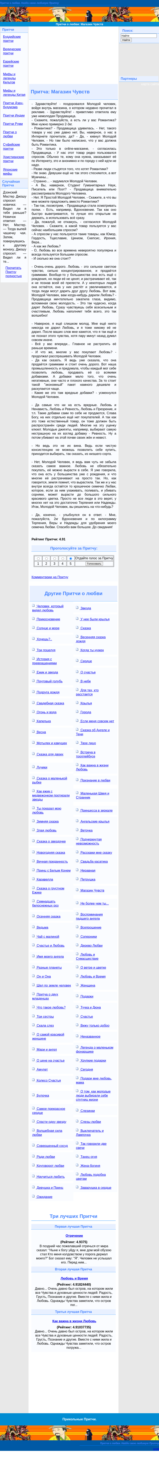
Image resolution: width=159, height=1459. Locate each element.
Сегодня (84, 1069)
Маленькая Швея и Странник (92, 795)
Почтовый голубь (47, 681)
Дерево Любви (89, 945)
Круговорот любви (48, 1165)
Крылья (84, 703)
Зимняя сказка (45, 821)
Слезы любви (88, 1121)
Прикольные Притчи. (79, 1419)
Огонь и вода (44, 712)
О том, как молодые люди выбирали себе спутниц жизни (93, 1095)
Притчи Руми (13, 124)
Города (83, 712)
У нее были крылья (93, 619)
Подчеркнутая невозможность (89, 841)
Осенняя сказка (46, 916)
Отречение (74, 1235)
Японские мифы (10, 171)
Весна (39, 732)
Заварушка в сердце (93, 1187)
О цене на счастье (48, 1060)
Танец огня (86, 1156)
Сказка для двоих (47, 754)
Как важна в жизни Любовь (92, 767)
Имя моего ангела (48, 956)
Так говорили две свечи (91, 1145)
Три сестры (43, 1016)
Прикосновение (46, 619)
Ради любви (43, 1156)
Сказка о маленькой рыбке (49, 780)
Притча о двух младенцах (45, 996)
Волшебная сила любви (47, 1132)
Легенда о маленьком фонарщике (94, 1049)
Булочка (40, 1095)
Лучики (39, 767)
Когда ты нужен (90, 650)
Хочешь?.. (42, 639)
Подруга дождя (45, 692)
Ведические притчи (12, 51)
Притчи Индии (14, 115)
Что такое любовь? (49, 1007)
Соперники (86, 936)
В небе (83, 681)
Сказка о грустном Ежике (48, 890)
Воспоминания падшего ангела (89, 916)
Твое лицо (86, 743)
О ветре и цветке (91, 967)
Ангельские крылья (93, 821)
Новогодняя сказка (48, 852)
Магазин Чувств (90, 890)
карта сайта (150, 84)
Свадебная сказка (48, 703)
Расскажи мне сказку (94, 852)
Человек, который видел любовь (48, 608)
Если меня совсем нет (95, 721)
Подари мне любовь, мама (94, 1080)
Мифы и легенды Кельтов (9, 78)
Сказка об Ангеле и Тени (93, 732)
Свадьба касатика (92, 861)
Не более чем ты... (92, 903)
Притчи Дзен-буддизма (13, 105)
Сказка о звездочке (49, 841)
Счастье (84, 1016)
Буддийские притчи (12, 39)
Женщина (85, 985)
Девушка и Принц (47, 1187)
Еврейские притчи (11, 63)
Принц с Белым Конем (51, 870)
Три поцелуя (43, 650)
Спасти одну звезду (49, 1121)
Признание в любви (93, 780)
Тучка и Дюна (88, 1007)
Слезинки (85, 1110)
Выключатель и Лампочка (90, 1132)
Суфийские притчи (11, 146)
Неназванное (88, 1036)
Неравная (85, 870)
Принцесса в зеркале (94, 810)
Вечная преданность (50, 861)
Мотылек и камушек (49, 743)
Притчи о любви (10, 134)
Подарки (84, 996)
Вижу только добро (92, 1025)
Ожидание (42, 1196)
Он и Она (41, 976)
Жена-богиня (88, 1165)
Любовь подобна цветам (91, 1176)
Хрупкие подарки (91, 1060)
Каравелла (42, 879)
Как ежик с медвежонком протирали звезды (51, 795)
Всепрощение (88, 927)
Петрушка (85, 879)
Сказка (83, 628)
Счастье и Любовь (48, 945)
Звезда (83, 608)
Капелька (41, 721)
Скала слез (43, 1025)
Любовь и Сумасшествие (87, 956)
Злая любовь (44, 830)
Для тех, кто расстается (87, 692)
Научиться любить (48, 1176)
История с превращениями (44, 661)
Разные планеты (47, 967)
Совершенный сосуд (50, 1145)
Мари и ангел (44, 1049)
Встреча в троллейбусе (85, 754)
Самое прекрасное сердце (48, 1110)
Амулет (40, 1069)
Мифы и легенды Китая (14, 92)
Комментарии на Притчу (50, 577)
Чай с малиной (45, 936)
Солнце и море (45, 628)
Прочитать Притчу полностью (13, 272)
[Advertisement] (73, 54)
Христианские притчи (13, 159)
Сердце (84, 661)
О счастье (86, 672)
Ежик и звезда (45, 672)
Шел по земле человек (51, 985)
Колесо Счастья (46, 1080)
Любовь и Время (91, 976)
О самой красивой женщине (48, 1036)
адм (156, 1449)
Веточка (84, 830)
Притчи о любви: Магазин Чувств (79, 24)
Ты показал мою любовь (46, 810)
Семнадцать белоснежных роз (45, 903)
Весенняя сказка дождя (91, 639)
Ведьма (40, 927)
